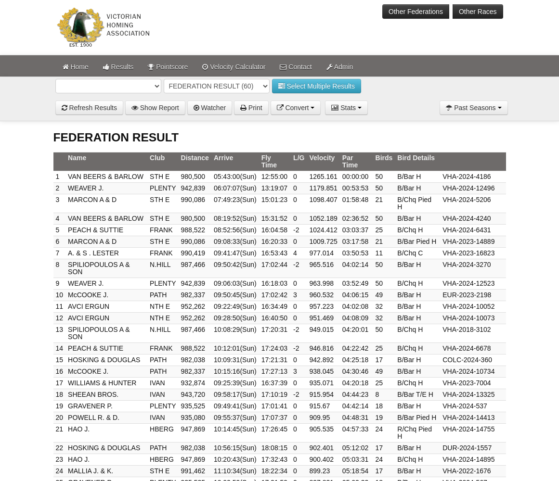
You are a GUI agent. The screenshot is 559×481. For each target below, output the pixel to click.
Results (118, 67)
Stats (346, 108)
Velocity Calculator (233, 67)
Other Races (478, 11)
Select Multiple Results (316, 86)
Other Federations (416, 11)
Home (76, 67)
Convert (296, 108)
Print (251, 108)
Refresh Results (89, 108)
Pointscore (168, 67)
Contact (296, 67)
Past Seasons (473, 108)
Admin (339, 67)
